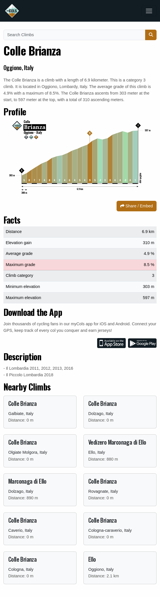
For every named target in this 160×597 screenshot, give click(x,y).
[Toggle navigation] (149, 11)
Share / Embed (136, 206)
